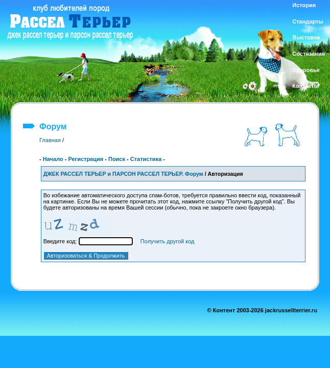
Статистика (146, 159)
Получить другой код (167, 241)
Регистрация (85, 159)
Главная (50, 140)
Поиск (116, 159)
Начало (53, 159)
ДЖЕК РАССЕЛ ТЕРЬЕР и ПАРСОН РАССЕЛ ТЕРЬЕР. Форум (123, 174)
